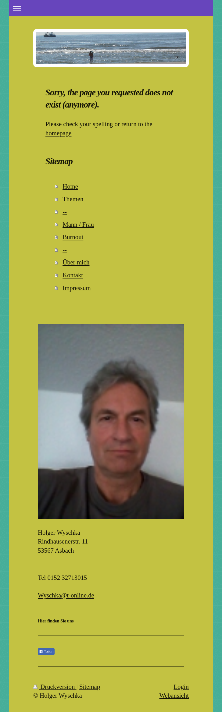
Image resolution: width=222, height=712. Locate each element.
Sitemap (89, 686)
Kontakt (73, 274)
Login (181, 686)
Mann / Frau (78, 224)
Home (70, 186)
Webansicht (174, 695)
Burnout (73, 236)
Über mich (76, 262)
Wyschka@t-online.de (66, 595)
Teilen (46, 652)
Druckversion (55, 686)
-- (65, 211)
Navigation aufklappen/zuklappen (111, 8)
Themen (73, 198)
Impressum (77, 287)
